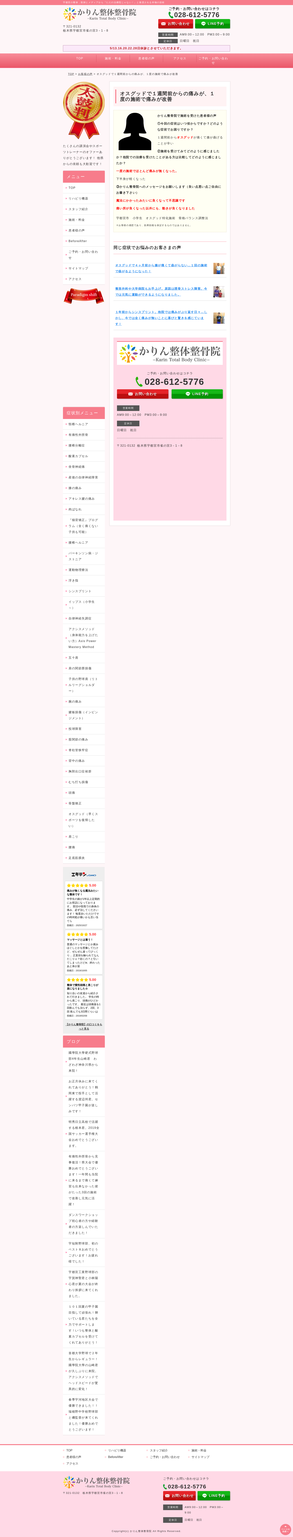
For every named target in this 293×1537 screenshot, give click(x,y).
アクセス (179, 58)
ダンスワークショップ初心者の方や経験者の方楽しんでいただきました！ (83, 1223)
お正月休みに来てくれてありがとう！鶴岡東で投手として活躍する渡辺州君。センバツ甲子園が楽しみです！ (83, 1096)
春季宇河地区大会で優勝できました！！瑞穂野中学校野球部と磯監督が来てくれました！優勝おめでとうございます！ (83, 1414)
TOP (79, 58)
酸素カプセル (78, 456)
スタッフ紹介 (78, 209)
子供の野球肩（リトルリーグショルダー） (83, 684)
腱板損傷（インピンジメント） (83, 715)
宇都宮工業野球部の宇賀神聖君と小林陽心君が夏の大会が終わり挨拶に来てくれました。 (83, 1284)
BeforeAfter (78, 241)
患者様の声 (146, 58)
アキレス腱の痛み (82, 498)
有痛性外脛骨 (78, 434)
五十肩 (73, 657)
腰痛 (72, 847)
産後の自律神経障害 (83, 477)
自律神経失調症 (80, 618)
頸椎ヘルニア (78, 424)
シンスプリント (80, 591)
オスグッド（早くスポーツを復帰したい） (83, 820)
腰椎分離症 (77, 445)
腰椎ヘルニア (78, 542)
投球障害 (75, 728)
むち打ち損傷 (78, 782)
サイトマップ (78, 268)
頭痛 (75, 792)
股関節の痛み (80, 739)
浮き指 (73, 580)
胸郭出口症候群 (80, 771)
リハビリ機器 (78, 198)
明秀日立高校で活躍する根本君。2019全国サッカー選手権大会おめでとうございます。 (84, 1133)
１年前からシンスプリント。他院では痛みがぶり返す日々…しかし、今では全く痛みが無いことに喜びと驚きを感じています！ (161, 318)
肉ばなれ (75, 509)
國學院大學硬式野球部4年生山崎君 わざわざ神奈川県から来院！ (83, 1061)
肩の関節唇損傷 (80, 668)
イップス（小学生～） (82, 604)
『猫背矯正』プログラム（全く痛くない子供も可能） (83, 526)
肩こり (73, 836)
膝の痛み (75, 488)
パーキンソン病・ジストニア (83, 556)
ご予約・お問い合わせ (213, 60)
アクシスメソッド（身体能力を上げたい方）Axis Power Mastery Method (83, 638)
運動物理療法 (78, 569)
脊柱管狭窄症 (78, 750)
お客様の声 (85, 73)
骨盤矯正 (75, 803)
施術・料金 (113, 58)
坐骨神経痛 (77, 466)
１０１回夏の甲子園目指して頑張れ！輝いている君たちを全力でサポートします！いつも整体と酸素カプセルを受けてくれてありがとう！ (83, 1324)
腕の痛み (75, 701)
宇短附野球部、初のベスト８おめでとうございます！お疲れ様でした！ (83, 1252)
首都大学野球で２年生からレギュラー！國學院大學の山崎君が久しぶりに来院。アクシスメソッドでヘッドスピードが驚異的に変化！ (83, 1371)
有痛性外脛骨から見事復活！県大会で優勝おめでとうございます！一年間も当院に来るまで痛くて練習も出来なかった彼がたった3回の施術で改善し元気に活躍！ (83, 1180)
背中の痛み (77, 760)
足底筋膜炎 (77, 857)
